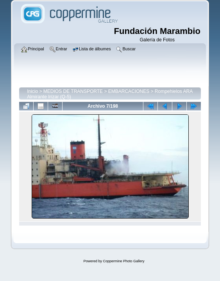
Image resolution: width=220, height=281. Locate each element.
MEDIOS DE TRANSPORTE (73, 91)
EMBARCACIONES (128, 91)
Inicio (32, 91)
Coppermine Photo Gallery (123, 261)
